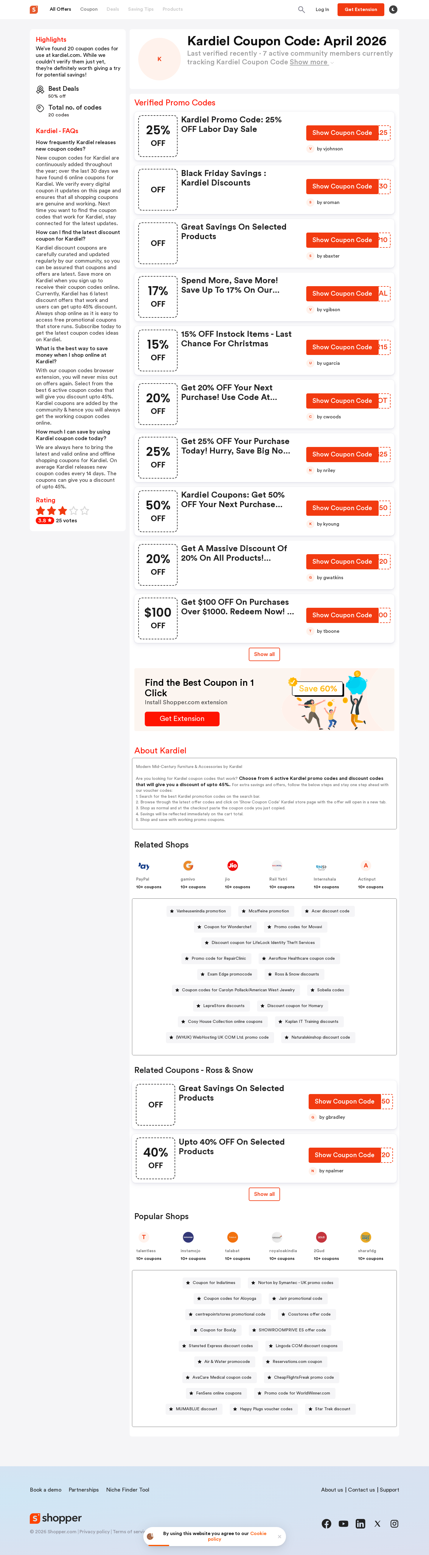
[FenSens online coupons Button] (216, 1393)
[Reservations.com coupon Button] (294, 1361)
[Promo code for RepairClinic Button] (216, 958)
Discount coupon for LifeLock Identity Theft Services (263, 943)
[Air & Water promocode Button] (224, 1361)
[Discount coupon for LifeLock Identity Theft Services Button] (260, 942)
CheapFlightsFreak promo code (304, 1377)
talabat (232, 1251)
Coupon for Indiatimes (214, 1283)
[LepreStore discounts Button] (221, 1006)
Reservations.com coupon (297, 1362)
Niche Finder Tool (127, 1489)
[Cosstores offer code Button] (307, 1314)
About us (332, 1489)
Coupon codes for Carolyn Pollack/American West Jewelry (238, 990)
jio (227, 879)
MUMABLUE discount (196, 1409)
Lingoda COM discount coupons (307, 1346)
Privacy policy (95, 1531)
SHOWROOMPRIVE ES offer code (292, 1330)
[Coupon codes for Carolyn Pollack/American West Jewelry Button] (236, 990)
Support (389, 1489)
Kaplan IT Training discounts (311, 1022)
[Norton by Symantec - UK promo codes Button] (293, 1282)
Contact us (361, 1489)
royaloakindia (283, 1251)
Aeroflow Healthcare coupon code (302, 958)
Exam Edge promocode (229, 974)
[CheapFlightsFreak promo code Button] (301, 1377)
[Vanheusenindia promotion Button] (199, 911)
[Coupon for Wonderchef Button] (225, 927)
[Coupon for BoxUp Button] (216, 1330)
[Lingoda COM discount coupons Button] (304, 1346)
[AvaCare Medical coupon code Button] (219, 1377)
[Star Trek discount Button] (330, 1409)
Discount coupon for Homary (295, 1006)
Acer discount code (330, 911)
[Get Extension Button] (182, 719)
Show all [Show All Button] (264, 654)
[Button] (322, 9)
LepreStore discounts (224, 1006)
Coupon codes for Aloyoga (230, 1299)
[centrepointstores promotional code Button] (228, 1314)
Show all (264, 1194)
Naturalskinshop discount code (320, 1037)
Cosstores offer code (309, 1314)
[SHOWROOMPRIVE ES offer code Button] (290, 1330)
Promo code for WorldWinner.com (297, 1393)
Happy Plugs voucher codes (266, 1409)
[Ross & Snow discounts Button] (294, 974)
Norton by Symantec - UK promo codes (295, 1283)
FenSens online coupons (219, 1393)
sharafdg (367, 1251)
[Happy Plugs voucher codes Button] (264, 1409)
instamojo (190, 1251)
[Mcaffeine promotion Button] (266, 911)
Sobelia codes (330, 990)
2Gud (319, 1251)
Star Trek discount (332, 1409)
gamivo (188, 879)
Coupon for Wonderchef (227, 927)
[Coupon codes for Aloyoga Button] (228, 1298)
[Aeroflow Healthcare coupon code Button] (299, 958)
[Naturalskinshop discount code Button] (318, 1037)
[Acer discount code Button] (328, 911)
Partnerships (84, 1489)
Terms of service (131, 1531)
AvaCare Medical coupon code (221, 1377)
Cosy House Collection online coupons (225, 1022)
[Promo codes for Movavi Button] (295, 927)
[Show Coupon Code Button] (342, 134)
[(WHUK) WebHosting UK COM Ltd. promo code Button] (220, 1037)
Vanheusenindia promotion (201, 911)
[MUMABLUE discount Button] (194, 1409)
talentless (146, 1251)
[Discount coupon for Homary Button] (292, 1006)
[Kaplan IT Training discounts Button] (309, 1021)
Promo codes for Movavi (298, 927)
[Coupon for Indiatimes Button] (212, 1282)
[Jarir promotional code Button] (298, 1298)
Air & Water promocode (227, 1362)
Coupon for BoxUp (218, 1330)
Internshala (325, 879)
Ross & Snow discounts (297, 974)
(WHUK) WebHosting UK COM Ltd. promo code (222, 1037)
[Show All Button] (264, 1194)
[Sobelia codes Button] (328, 990)
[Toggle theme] (393, 9)
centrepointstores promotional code (230, 1314)
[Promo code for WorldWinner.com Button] (294, 1393)
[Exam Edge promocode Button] (227, 974)
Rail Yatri (278, 879)
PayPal (142, 879)
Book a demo (45, 1489)
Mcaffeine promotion (268, 911)
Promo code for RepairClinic (219, 958)
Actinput (367, 879)
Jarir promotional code (300, 1299)
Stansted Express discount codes (221, 1346)
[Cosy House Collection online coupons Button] (223, 1021)
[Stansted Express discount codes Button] (218, 1346)
